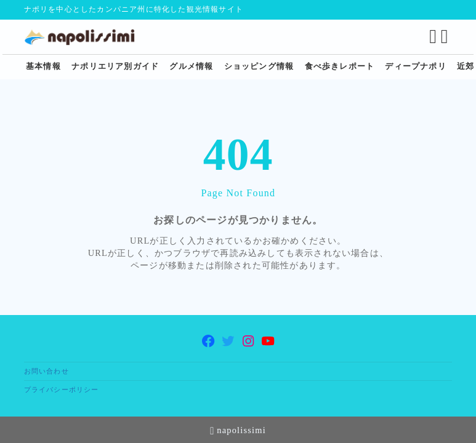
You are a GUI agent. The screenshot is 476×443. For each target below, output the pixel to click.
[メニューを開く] (447, 37)
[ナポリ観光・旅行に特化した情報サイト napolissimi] (83, 37)
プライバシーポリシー (61, 389)
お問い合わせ (46, 371)
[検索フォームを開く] (433, 37)
